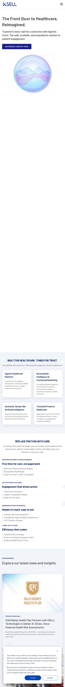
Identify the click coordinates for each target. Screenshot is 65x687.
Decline (50, 678)
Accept (33, 678)
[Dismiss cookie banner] (57, 651)
